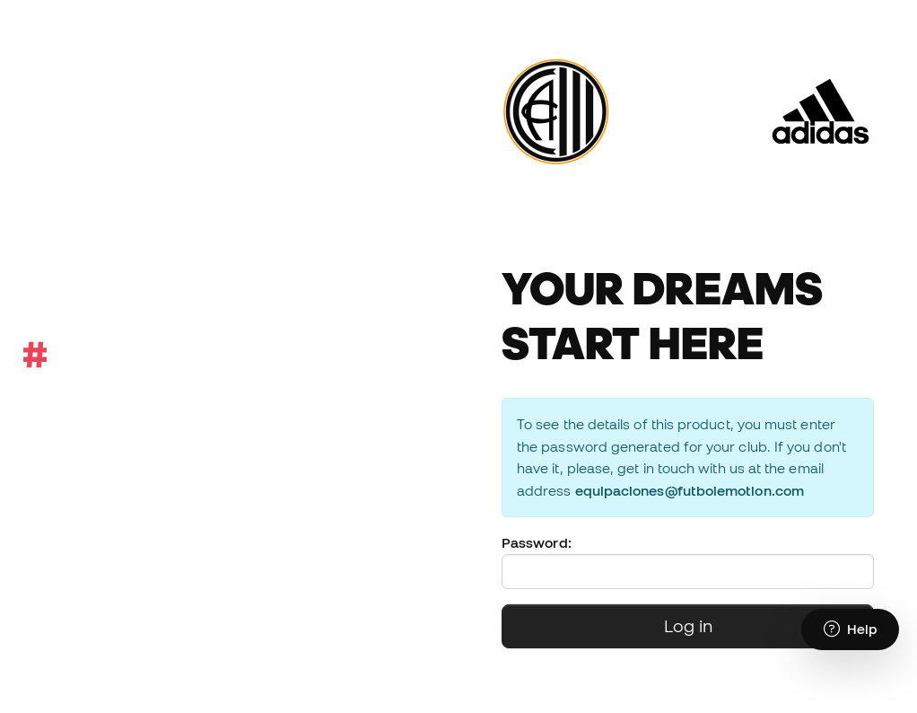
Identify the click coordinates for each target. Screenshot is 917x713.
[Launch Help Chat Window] (850, 629)
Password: (537, 542)
